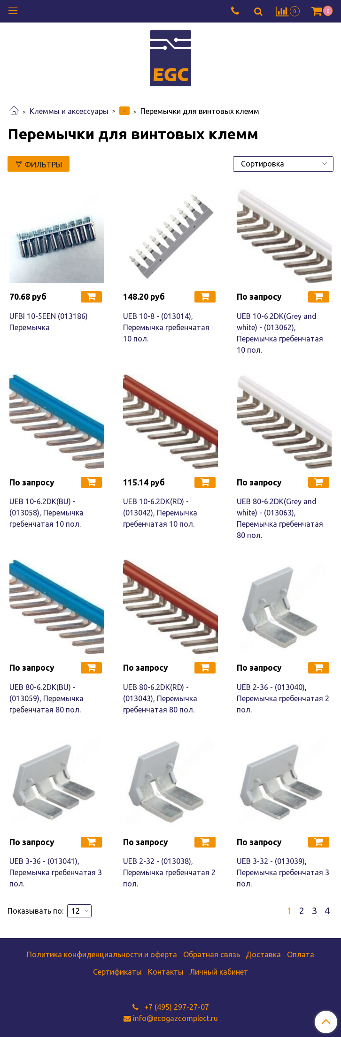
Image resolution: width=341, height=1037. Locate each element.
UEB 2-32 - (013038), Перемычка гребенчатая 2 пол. (169, 872)
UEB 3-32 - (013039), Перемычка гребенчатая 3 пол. (283, 872)
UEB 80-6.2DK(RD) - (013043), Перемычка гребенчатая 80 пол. (160, 698)
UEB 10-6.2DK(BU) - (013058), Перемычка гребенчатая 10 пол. (46, 512)
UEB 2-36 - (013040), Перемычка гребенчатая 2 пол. (283, 698)
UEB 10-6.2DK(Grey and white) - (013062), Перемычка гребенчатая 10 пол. (280, 333)
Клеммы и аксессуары (69, 111)
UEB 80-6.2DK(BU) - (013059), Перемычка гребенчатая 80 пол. (46, 698)
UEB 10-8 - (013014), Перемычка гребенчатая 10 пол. (166, 327)
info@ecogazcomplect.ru (175, 1018)
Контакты (166, 972)
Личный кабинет (218, 972)
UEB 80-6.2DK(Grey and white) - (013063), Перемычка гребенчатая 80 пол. (280, 518)
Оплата (300, 954)
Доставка (263, 954)
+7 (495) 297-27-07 (175, 1007)
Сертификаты (117, 972)
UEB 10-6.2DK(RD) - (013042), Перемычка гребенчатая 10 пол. (160, 512)
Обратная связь (211, 954)
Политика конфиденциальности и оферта (102, 954)
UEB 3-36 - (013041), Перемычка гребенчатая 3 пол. (55, 872)
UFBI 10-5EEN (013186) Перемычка (48, 322)
